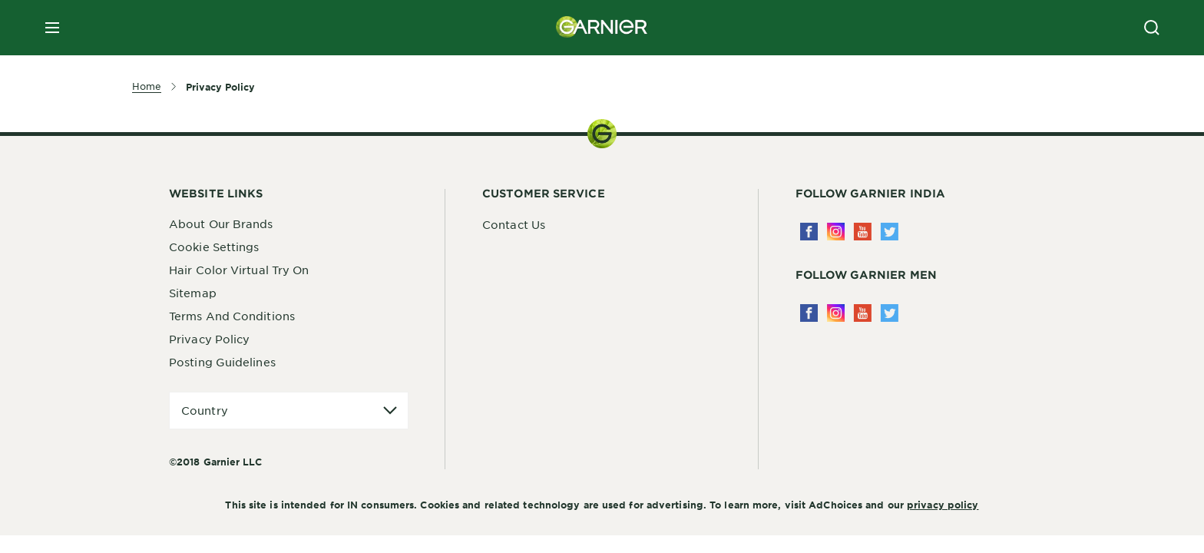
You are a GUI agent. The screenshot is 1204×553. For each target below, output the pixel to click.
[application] (288, 410)
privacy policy (942, 504)
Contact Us (513, 224)
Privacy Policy (209, 339)
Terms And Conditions (232, 316)
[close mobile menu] (52, 27)
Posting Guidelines (222, 362)
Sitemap (193, 293)
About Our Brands (221, 223)
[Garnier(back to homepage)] (602, 27)
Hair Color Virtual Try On (239, 269)
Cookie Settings (214, 246)
